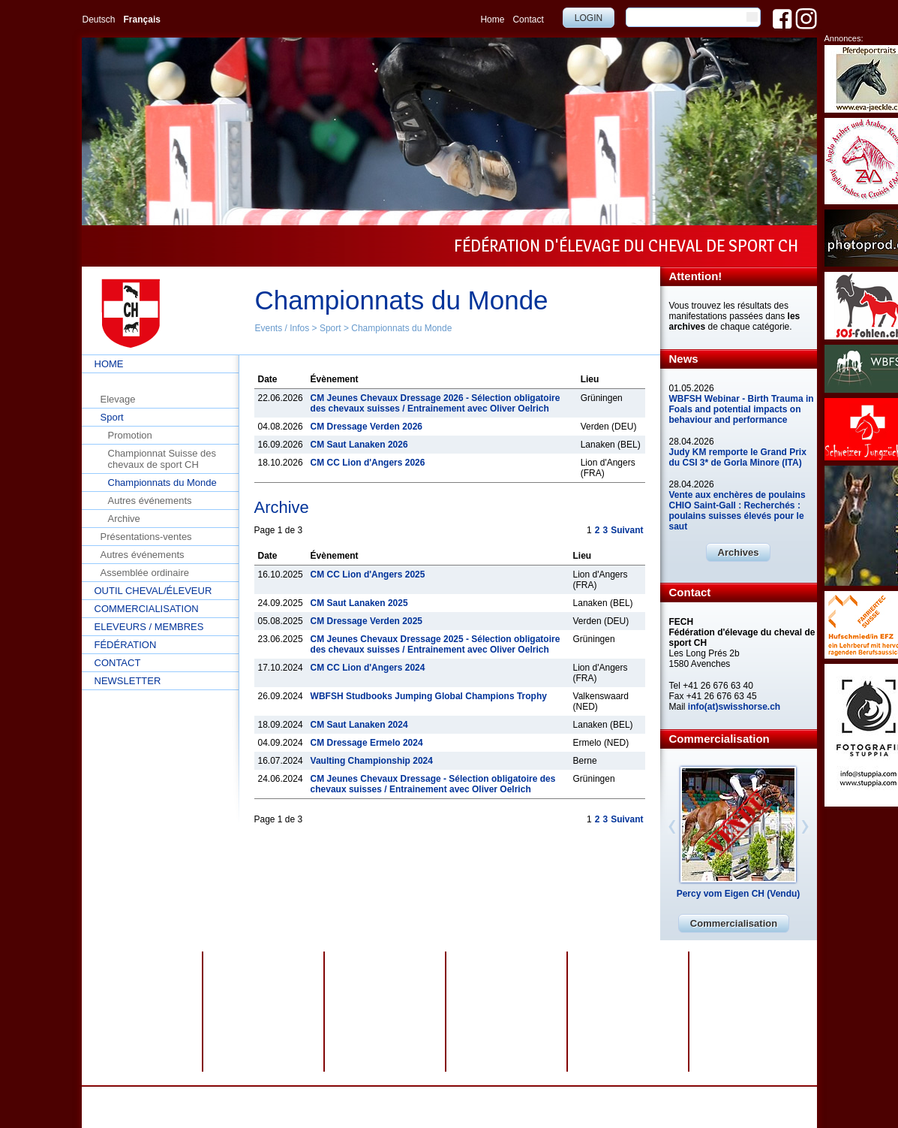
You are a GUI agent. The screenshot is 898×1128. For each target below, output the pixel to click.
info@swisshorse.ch (640, 1107)
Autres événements (150, 500)
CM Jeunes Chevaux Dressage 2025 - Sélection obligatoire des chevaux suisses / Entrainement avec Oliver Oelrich (435, 644)
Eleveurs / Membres (149, 626)
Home (492, 19)
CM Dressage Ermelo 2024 (367, 742)
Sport (330, 328)
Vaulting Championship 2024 (372, 761)
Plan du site (487, 1097)
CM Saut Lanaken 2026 (359, 444)
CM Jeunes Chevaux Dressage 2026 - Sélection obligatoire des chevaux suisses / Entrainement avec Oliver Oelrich (435, 403)
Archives (738, 552)
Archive (124, 518)
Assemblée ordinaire (145, 572)
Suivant (627, 530)
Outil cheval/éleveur (153, 590)
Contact (527, 19)
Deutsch (99, 19)
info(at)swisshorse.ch (734, 706)
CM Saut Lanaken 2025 (359, 603)
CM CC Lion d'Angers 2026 (368, 462)
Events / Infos (282, 328)
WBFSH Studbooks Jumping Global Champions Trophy (429, 696)
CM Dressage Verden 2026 (366, 426)
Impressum (433, 1097)
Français (142, 19)
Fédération (126, 644)
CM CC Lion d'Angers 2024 (368, 667)
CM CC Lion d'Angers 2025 (368, 574)
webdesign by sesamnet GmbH (578, 1097)
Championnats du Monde (401, 328)
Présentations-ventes (146, 536)
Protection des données (357, 1097)
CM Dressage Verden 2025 (366, 621)
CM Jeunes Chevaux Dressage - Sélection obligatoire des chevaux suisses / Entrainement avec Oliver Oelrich (433, 784)
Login (588, 18)
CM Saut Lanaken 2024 (359, 724)
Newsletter (128, 680)
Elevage (118, 399)
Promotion (130, 435)
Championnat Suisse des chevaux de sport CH (162, 459)
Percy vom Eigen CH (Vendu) (738, 893)
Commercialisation (147, 608)
